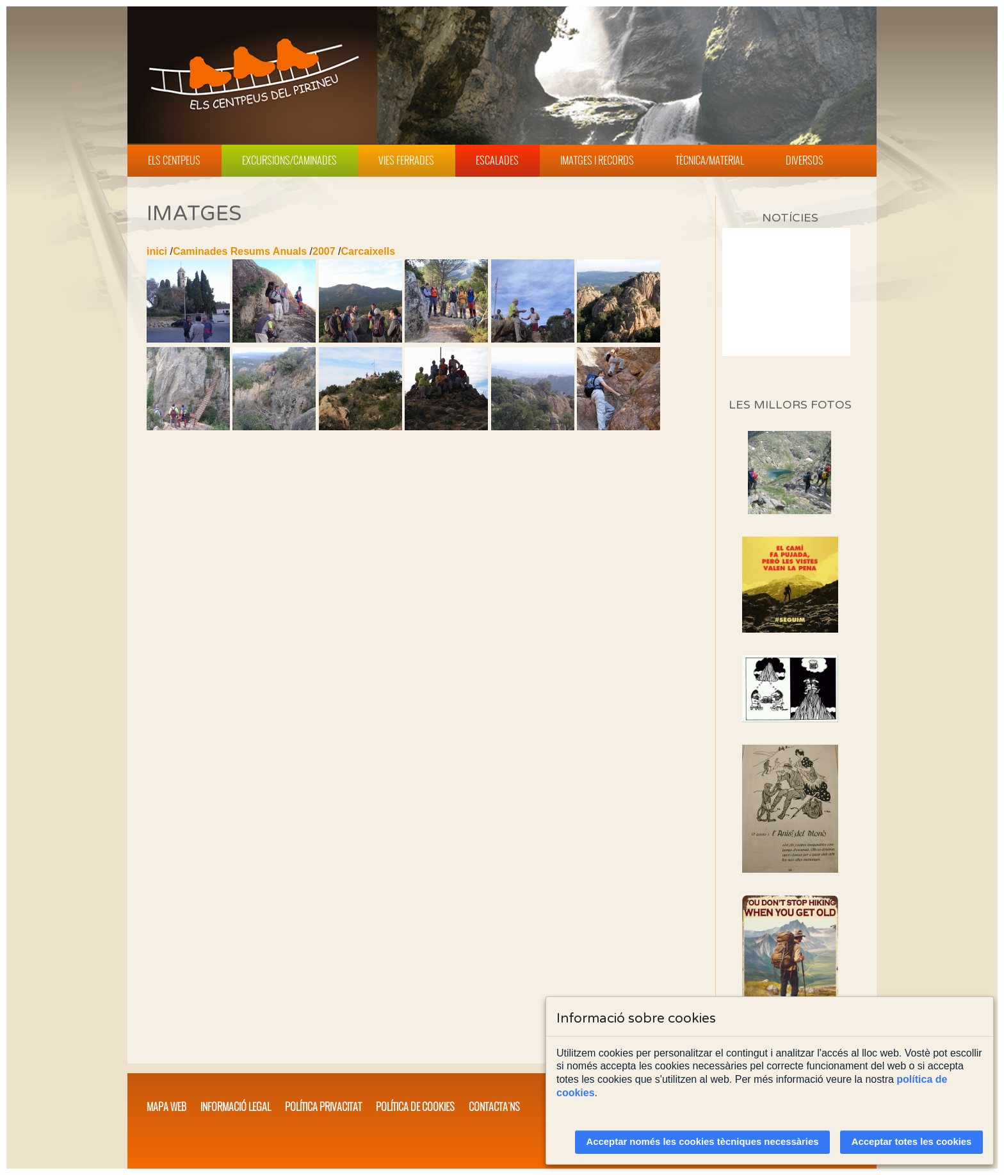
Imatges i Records (597, 160)
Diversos (804, 160)
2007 (324, 251)
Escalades (497, 160)
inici (157, 251)
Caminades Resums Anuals (240, 251)
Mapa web (166, 1106)
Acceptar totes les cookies (912, 1142)
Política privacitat (323, 1106)
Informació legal (235, 1106)
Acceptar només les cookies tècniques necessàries (703, 1142)
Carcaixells (368, 251)
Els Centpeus (174, 160)
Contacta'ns (494, 1106)
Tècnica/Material (710, 160)
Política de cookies (415, 1106)
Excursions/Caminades (289, 160)
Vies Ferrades (406, 160)
